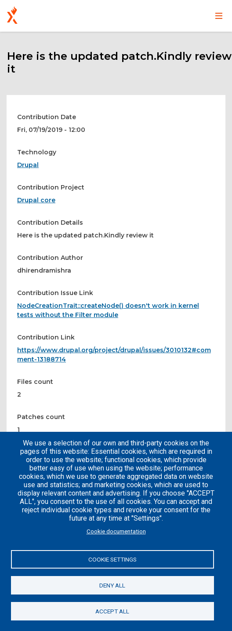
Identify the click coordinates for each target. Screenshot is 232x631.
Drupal (28, 165)
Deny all (112, 585)
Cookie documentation (116, 531)
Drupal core (36, 200)
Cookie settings (112, 559)
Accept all (112, 611)
